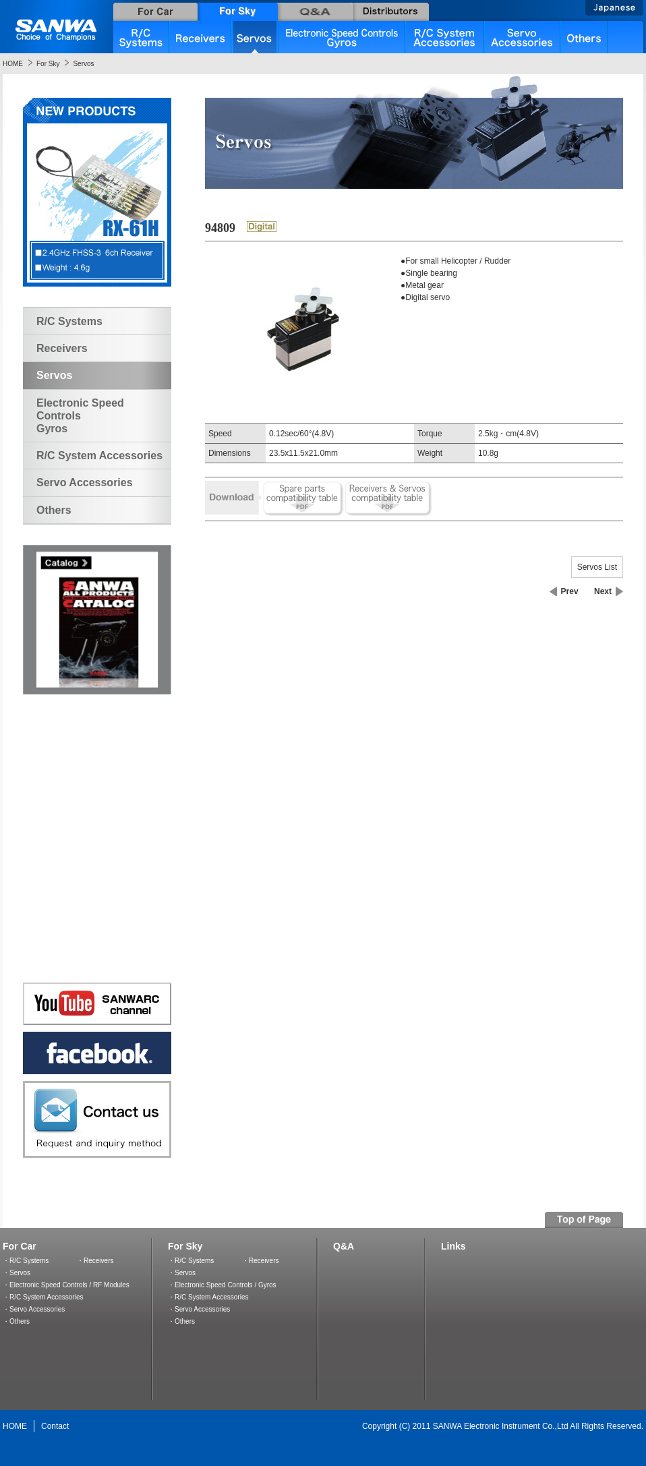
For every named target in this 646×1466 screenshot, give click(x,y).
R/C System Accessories (99, 455)
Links (453, 1246)
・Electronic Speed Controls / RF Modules (66, 1285)
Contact (55, 1426)
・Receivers (95, 1260)
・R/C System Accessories (43, 1297)
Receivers (62, 348)
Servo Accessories (84, 482)
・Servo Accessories (34, 1309)
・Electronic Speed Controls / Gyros (222, 1285)
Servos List (597, 567)
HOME (13, 63)
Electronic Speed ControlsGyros (80, 415)
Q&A (343, 1246)
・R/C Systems (26, 1260)
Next (603, 591)
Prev (570, 591)
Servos (83, 63)
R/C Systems (69, 321)
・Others (16, 1321)
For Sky (47, 63)
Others (53, 510)
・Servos (16, 1273)
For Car (19, 1246)
